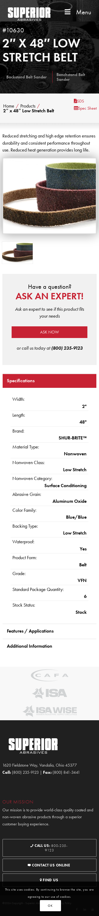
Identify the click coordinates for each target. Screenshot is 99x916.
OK (50, 906)
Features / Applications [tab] (30, 631)
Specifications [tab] (21, 380)
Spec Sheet (85, 108)
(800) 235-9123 (67, 348)
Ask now (49, 332)
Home (8, 106)
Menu (77, 12)
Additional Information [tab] (29, 646)
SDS (79, 101)
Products (27, 106)
